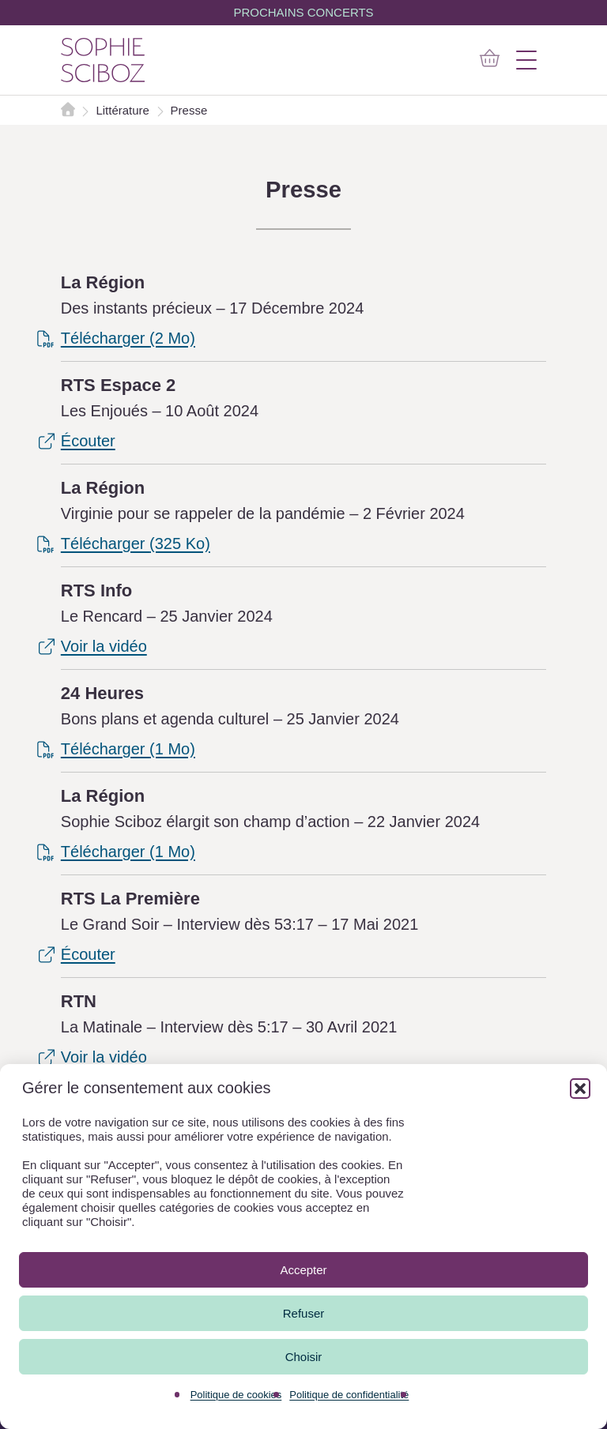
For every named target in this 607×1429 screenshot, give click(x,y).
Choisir (303, 1356)
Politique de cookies (236, 1395)
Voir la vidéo (104, 646)
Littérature (124, 110)
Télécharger (128, 338)
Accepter (303, 1270)
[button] (580, 1088)
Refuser (304, 1313)
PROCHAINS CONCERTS (303, 12)
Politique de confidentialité (349, 1395)
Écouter (88, 440)
